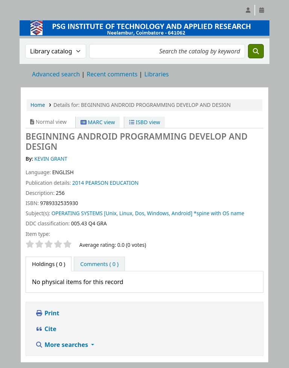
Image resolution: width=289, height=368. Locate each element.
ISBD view (144, 122)
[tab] (99, 264)
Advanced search (56, 74)
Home (37, 104)
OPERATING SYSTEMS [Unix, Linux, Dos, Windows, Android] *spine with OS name (148, 213)
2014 (78, 182)
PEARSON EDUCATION (112, 182)
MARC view (98, 122)
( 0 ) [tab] (48, 264)
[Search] (256, 51)
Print (47, 313)
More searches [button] (62, 345)
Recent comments (112, 74)
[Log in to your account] (248, 10)
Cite (45, 329)
